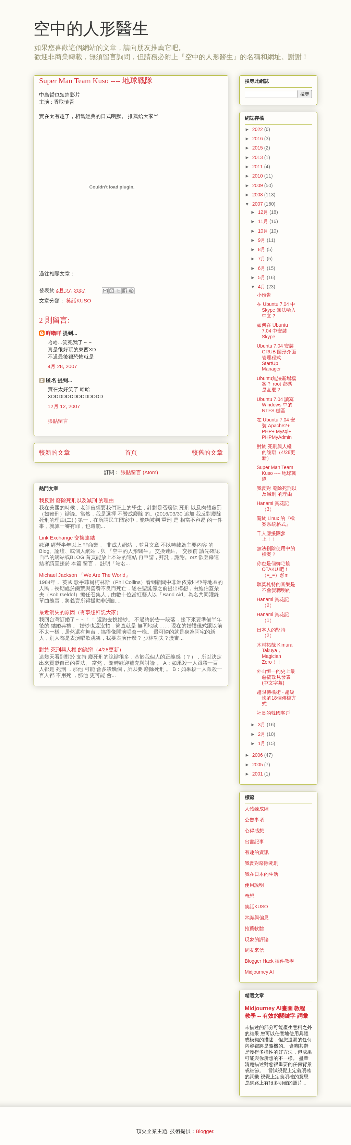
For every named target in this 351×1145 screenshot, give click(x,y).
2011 (258, 166)
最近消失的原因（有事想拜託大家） (80, 612)
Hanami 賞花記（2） (273, 602)
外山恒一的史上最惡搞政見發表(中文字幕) (276, 677)
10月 (263, 231)
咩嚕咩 (53, 333)
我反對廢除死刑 (261, 863)
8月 (262, 249)
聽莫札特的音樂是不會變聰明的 (276, 587)
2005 (258, 764)
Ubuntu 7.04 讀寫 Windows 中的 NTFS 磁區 (275, 405)
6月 (262, 268)
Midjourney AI (259, 972)
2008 (258, 194)
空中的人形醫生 (91, 28)
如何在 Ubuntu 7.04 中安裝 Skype (272, 330)
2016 (258, 138)
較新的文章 (54, 452)
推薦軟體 (254, 928)
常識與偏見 (257, 917)
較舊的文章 (207, 452)
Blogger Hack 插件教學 (269, 961)
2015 (258, 148)
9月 (262, 240)
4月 (262, 286)
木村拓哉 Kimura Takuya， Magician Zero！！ (274, 653)
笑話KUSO (78, 300)
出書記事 (254, 841)
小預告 (264, 295)
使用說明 (254, 885)
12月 (263, 212)
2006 (258, 755)
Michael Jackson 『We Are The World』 (85, 575)
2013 (258, 157)
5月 (262, 277)
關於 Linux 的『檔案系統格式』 (276, 521)
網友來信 (254, 950)
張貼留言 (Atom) (139, 472)
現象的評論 (257, 939)
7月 (262, 258)
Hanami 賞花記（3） (273, 506)
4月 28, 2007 (62, 366)
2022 (258, 129)
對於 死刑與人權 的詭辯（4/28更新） (81, 649)
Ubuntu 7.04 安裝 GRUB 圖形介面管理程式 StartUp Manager (276, 357)
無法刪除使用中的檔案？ (276, 551)
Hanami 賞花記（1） (273, 617)
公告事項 (254, 819)
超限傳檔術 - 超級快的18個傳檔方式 (276, 697)
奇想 (249, 895)
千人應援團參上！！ (271, 536)
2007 (258, 204)
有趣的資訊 (257, 852)
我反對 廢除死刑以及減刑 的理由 (76, 500)
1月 (262, 743)
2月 (262, 734)
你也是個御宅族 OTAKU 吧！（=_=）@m (273, 569)
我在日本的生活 (261, 874)
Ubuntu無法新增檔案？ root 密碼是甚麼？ (276, 384)
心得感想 (254, 830)
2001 (258, 774)
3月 (262, 724)
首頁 (131, 452)
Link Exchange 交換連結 (67, 538)
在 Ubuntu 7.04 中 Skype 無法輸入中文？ (276, 309)
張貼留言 (58, 421)
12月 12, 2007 (64, 406)
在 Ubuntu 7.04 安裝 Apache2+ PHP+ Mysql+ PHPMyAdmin (276, 428)
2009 (258, 185)
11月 (263, 221)
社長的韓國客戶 (273, 713)
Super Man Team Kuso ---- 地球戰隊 (276, 473)
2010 (258, 176)
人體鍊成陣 (257, 808)
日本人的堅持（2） (271, 632)
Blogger (204, 1131)
